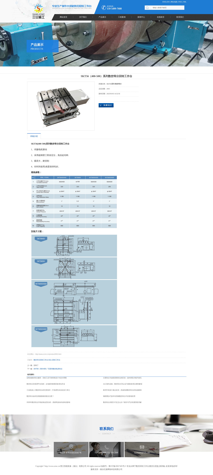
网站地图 (174, 2)
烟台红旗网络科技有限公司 (111, 469)
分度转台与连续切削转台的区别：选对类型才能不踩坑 (122, 378)
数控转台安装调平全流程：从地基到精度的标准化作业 (46, 384)
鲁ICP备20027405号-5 (117, 466)
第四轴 (162, 466)
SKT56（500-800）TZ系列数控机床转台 (48, 369)
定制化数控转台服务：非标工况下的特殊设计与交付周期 (47, 378)
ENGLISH (166, 2)
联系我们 (180, 17)
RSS (180, 2)
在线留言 (160, 17)
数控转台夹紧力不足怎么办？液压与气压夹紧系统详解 (122, 402)
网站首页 (63, 17)
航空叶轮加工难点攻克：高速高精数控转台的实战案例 (122, 390)
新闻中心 (141, 17)
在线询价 (106, 105)
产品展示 (102, 17)
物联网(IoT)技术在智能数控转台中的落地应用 (119, 396)
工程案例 (122, 17)
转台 (50, 360)
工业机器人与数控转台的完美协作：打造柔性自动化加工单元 (48, 390)
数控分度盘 (154, 466)
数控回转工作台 (142, 466)
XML (184, 2)
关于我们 (83, 17)
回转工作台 (56, 360)
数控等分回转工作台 (41, 360)
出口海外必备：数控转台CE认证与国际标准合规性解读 (122, 384)
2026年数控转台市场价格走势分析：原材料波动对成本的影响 (48, 402)
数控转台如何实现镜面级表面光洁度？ (40, 396)
